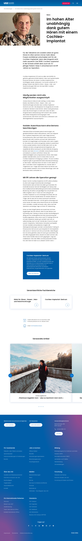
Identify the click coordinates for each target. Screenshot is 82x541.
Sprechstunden (8, 453)
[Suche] (73, 3)
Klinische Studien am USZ (62, 477)
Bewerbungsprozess (35, 459)
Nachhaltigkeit (8, 480)
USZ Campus (32, 501)
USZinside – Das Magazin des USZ (38, 491)
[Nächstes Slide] (72, 375)
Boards (6, 459)
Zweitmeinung (8, 506)
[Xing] (35, 526)
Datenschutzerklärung (26, 533)
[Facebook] (28, 526)
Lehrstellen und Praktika (61, 459)
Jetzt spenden (10, 425)
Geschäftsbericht (9, 485)
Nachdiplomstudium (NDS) (62, 456)
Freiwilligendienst (34, 462)
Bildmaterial (32, 488)
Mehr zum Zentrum (34, 273)
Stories (31, 480)
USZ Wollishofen (33, 512)
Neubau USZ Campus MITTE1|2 (37, 515)
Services (6, 501)
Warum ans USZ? (8, 504)
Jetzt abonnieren (35, 425)
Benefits (31, 453)
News (30, 477)
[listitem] (25, 302)
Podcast (31, 485)
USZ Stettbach (33, 509)
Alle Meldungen (8, 8)
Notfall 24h (66, 3)
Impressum (7, 533)
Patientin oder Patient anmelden (13, 451)
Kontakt (59, 433)
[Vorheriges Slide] (10, 375)
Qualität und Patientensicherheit (13, 475)
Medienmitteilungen (34, 475)
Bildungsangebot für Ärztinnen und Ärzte (66, 451)
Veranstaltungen (59, 464)
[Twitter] (32, 526)
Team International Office (11, 509)
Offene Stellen (33, 451)
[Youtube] (42, 526)
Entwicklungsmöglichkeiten (36, 456)
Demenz (36, 151)
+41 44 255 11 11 (61, 429)
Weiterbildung (58, 462)
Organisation (7, 483)
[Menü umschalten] (77, 3)
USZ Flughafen (33, 504)
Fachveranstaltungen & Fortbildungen (14, 456)
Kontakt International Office (11, 512)
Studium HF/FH (59, 453)
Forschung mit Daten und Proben (64, 480)
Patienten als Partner (60, 475)
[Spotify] (53, 526)
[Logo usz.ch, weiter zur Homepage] (9, 3)
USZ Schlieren (33, 506)
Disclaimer (15, 533)
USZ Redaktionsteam (36, 326)
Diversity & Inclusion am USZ (12, 477)
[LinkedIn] (39, 526)
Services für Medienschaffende (38, 483)
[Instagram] (46, 526)
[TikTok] (49, 526)
